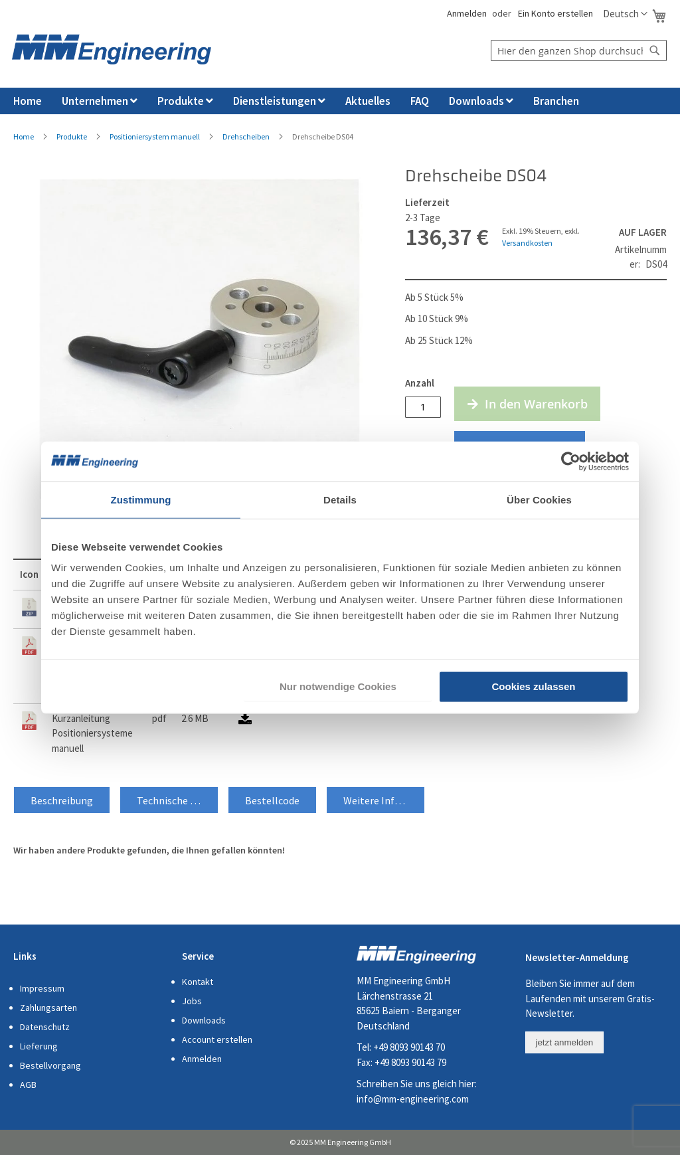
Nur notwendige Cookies (338, 686)
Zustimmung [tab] (141, 499)
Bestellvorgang (50, 1065)
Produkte (71, 136)
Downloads (204, 1020)
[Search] (654, 50)
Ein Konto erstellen (555, 13)
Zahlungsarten (48, 1008)
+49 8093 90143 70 (409, 1047)
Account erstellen (217, 1039)
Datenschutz (45, 1027)
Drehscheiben (246, 136)
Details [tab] (340, 499)
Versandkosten (527, 243)
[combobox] (579, 50)
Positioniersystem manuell (155, 136)
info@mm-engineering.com (413, 1099)
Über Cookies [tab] (539, 499)
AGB (28, 1085)
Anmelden (466, 13)
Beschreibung (62, 800)
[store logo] (111, 49)
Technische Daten (177, 800)
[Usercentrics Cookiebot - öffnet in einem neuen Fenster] (571, 461)
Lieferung (39, 1046)
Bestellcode (272, 800)
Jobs (192, 1001)
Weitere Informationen (384, 800)
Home (23, 136)
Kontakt (197, 982)
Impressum (42, 988)
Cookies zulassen (534, 686)
